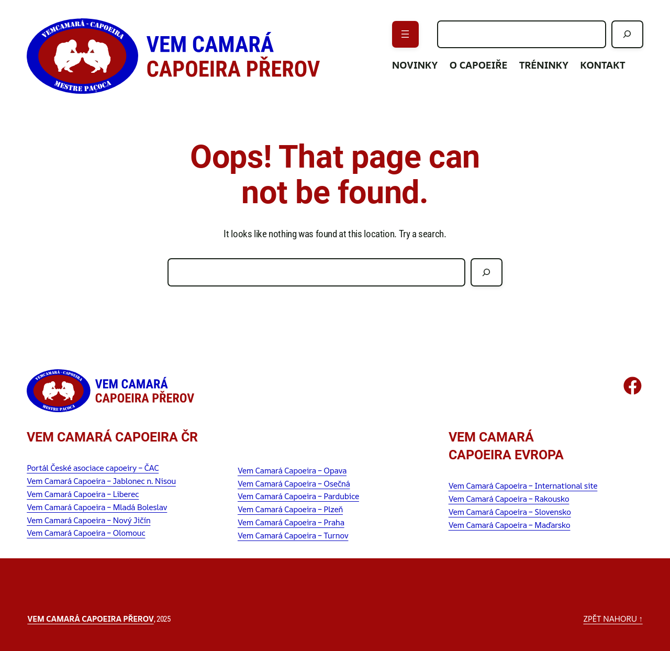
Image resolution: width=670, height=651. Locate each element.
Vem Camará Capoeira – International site (523, 485)
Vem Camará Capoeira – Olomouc (86, 532)
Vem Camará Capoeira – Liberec (83, 494)
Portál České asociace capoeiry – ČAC (93, 467)
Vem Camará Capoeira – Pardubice (298, 496)
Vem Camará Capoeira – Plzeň (290, 509)
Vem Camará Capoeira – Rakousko (509, 498)
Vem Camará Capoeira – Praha (291, 522)
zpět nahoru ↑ (612, 618)
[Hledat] (627, 34)
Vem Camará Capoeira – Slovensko (510, 511)
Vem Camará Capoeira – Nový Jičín (88, 520)
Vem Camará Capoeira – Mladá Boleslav (97, 507)
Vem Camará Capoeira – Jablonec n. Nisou (101, 481)
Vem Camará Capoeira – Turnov (293, 535)
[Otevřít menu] (405, 34)
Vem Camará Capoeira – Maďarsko (510, 525)
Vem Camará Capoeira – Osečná (294, 483)
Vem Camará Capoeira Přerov (90, 618)
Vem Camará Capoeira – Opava (292, 470)
